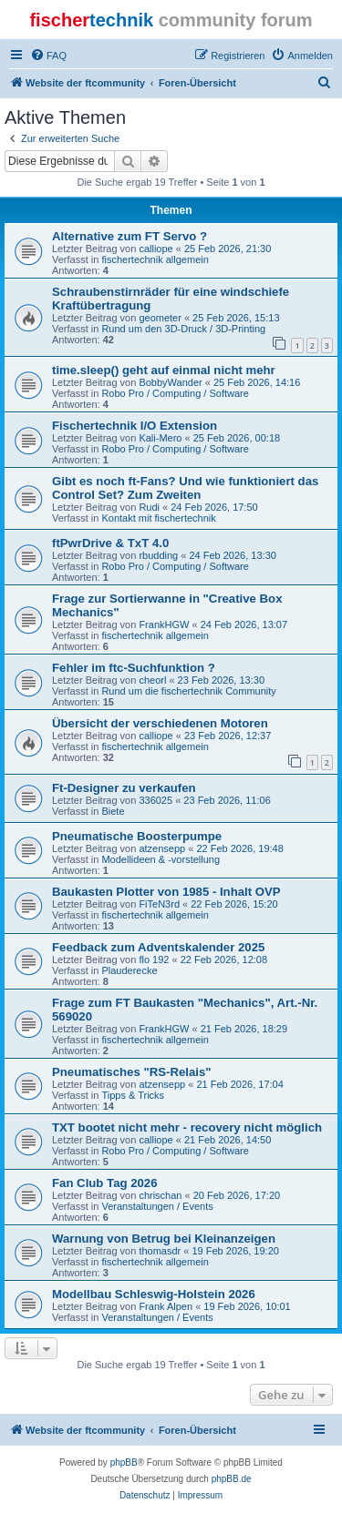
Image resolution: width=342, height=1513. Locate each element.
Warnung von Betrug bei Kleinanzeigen (163, 1238)
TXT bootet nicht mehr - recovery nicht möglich (187, 1127)
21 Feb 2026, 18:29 (244, 1028)
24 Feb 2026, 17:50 (214, 507)
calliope (155, 248)
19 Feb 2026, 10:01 (246, 1306)
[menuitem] (48, 55)
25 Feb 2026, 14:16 (256, 382)
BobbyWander (170, 382)
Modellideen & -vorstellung (160, 859)
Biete (112, 811)
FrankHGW (164, 624)
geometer (160, 317)
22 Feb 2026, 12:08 (224, 959)
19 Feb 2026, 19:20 (235, 1250)
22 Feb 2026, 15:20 (234, 904)
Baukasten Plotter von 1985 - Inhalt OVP (166, 892)
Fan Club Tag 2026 (105, 1183)
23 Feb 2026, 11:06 (226, 800)
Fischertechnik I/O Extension (134, 425)
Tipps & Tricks (132, 1095)
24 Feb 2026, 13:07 (244, 624)
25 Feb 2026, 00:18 (236, 437)
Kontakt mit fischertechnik (158, 518)
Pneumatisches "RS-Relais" (131, 1072)
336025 (155, 800)
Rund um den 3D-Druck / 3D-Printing (183, 328)
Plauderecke (129, 970)
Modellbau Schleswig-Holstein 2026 (153, 1294)
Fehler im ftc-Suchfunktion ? (133, 668)
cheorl (152, 680)
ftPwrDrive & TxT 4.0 (110, 543)
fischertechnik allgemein (154, 259)
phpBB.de (232, 1479)
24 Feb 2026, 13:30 (232, 555)
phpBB (124, 1462)
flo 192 (154, 959)
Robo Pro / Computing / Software (174, 393)
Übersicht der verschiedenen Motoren (160, 723)
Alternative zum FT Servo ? (129, 236)
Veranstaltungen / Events (156, 1206)
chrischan (160, 1195)
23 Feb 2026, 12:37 (227, 735)
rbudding (158, 555)
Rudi (149, 507)
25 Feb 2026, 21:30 (227, 248)
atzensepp (162, 848)
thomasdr (160, 1250)
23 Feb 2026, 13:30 (221, 680)
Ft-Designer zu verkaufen (124, 788)
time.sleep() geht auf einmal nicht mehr (163, 370)
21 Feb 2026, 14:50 (227, 1139)
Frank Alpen (165, 1306)
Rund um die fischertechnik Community (188, 690)
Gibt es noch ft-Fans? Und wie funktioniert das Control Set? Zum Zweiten (185, 488)
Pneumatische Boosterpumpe (137, 836)
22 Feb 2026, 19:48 (239, 848)
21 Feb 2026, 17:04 (239, 1084)
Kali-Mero (160, 437)
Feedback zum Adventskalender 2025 (158, 947)
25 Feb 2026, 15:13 (235, 317)
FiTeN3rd (159, 904)
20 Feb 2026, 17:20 (236, 1195)
